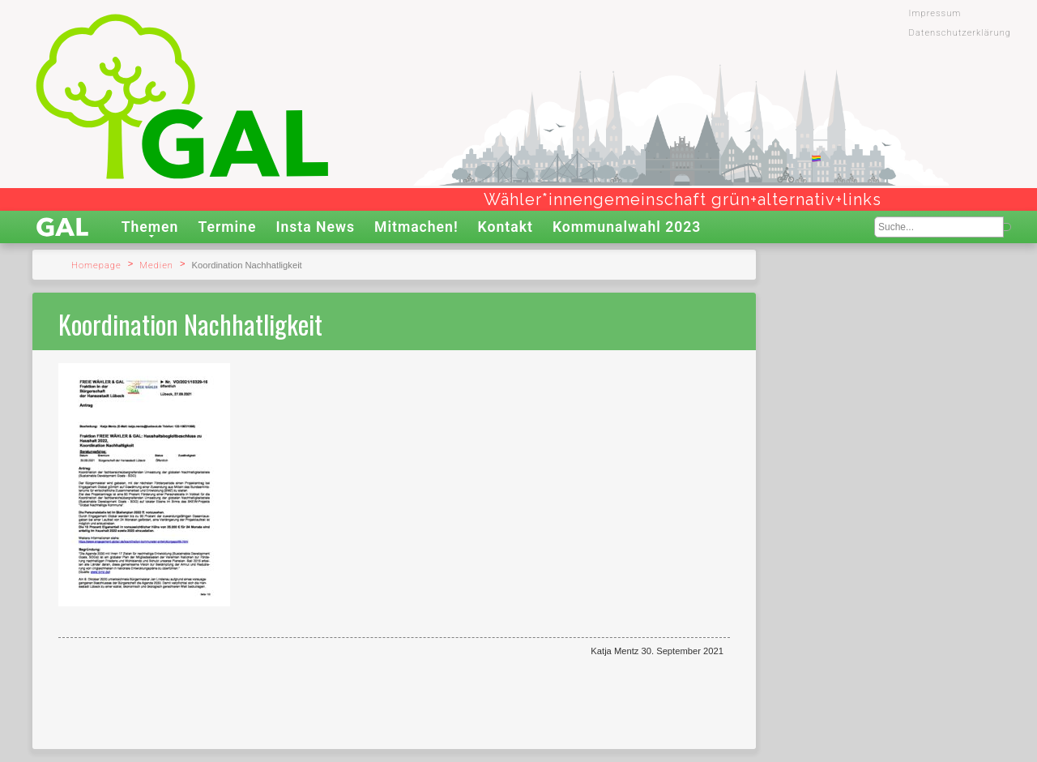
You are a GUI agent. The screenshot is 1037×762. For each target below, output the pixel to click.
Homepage (96, 265)
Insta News (315, 227)
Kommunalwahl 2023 (627, 227)
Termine (227, 227)
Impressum (935, 13)
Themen (150, 227)
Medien (156, 265)
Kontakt (505, 227)
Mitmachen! (416, 227)
